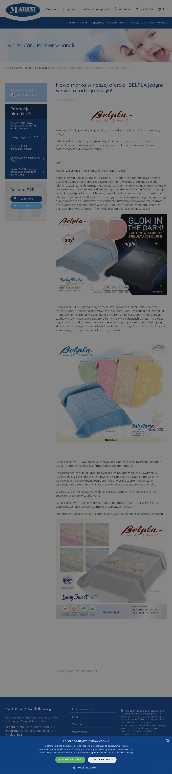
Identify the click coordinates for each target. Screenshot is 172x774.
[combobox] (167, 740)
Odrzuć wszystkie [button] (102, 759)
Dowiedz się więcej (124, 752)
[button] (85, 767)
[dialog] (86, 755)
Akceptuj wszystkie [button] (70, 759)
